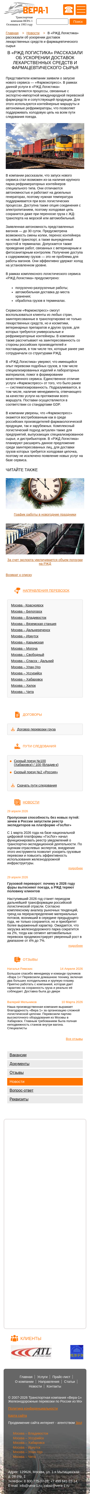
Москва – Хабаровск (27, 679)
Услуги (42, 1377)
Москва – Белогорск (26, 611)
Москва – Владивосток (28, 618)
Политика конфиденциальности (33, 1408)
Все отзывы (74, 1039)
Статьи (69, 1382)
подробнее (75, 868)
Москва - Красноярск (27, 605)
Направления (48, 1382)
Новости (17, 1082)
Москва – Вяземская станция (33, 624)
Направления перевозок (46, 590)
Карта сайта (17, 1415)
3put (79, 1423)
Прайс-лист (61, 1377)
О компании (24, 1382)
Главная (26, 1377)
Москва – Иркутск (24, 636)
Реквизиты (19, 1099)
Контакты (54, 1386)
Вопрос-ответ (21, 1090)
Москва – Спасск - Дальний (32, 661)
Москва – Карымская (27, 642)
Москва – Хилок (23, 685)
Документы (19, 1064)
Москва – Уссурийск (26, 673)
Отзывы (17, 1073)
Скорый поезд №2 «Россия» (36, 772)
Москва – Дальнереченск (30, 630)
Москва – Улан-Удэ (26, 667)
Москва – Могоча (24, 648)
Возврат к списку (19, 575)
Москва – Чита (22, 692)
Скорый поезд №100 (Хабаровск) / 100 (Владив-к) (36, 763)
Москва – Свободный (27, 655)
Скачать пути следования (37, 785)
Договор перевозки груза (36, 729)
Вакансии (18, 1055)
